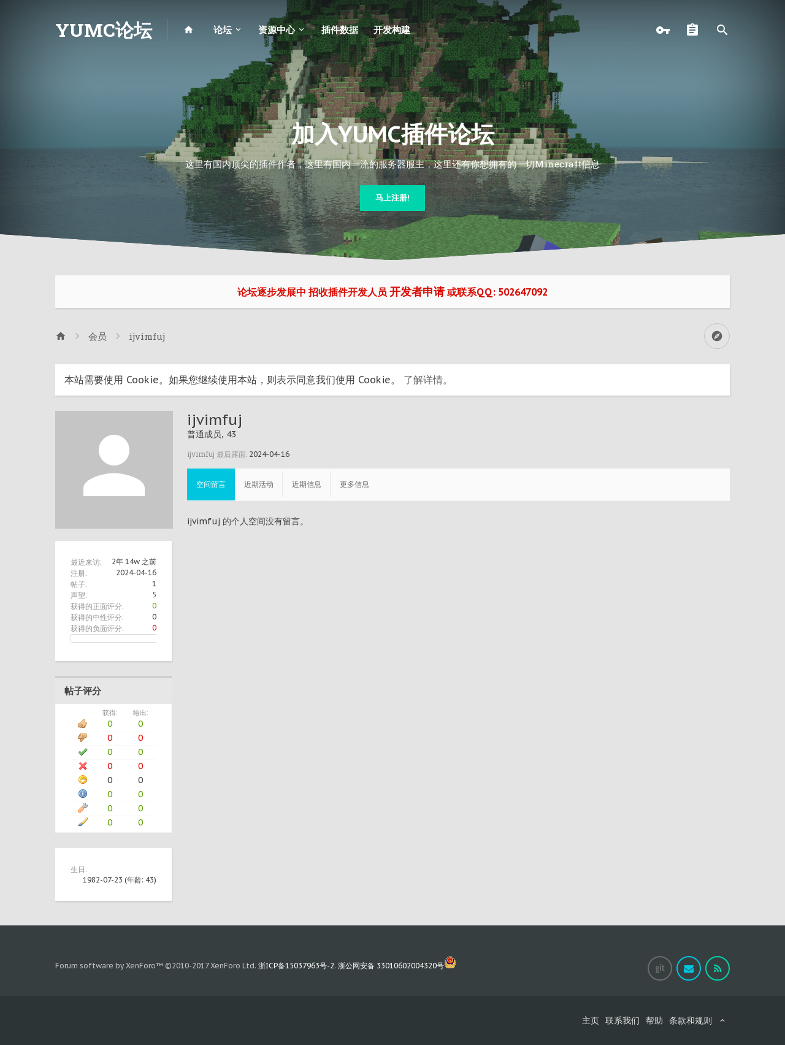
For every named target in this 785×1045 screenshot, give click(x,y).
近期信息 (306, 484)
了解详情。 (428, 379)
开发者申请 (417, 292)
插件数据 (339, 30)
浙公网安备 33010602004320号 (397, 965)
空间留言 (211, 484)
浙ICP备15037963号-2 (296, 965)
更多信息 (354, 484)
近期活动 (259, 484)
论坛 (222, 30)
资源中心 (276, 30)
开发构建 (391, 30)
